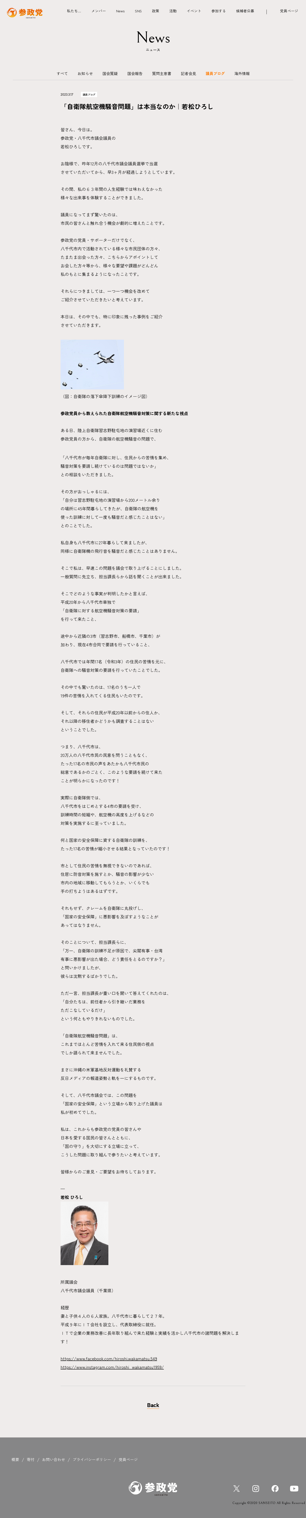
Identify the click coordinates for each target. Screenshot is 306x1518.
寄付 (30, 1459)
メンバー (98, 10)
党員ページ (289, 10)
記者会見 (188, 73)
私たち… (74, 10)
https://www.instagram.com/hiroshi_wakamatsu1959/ (112, 1367)
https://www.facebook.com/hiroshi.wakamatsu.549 (109, 1358)
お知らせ (85, 73)
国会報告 (135, 73)
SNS (138, 10)
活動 (173, 10)
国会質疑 (110, 73)
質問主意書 (161, 73)
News (120, 10)
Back (153, 1404)
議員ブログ (215, 73)
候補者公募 (245, 10)
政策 (155, 10)
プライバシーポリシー (92, 1459)
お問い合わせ (53, 1459)
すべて (62, 73)
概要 (15, 1459)
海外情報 (242, 73)
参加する (218, 10)
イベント (194, 10)
